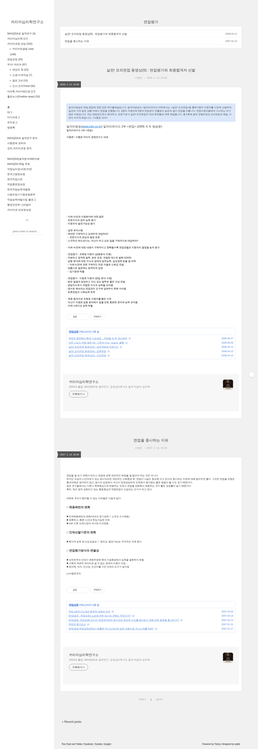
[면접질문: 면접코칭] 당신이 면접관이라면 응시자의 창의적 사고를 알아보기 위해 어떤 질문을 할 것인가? (124, 620)
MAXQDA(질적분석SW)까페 (23, 158)
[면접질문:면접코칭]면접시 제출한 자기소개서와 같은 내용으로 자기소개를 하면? (111, 628)
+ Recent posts (71, 721)
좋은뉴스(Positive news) (23, 96)
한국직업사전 (15, 179)
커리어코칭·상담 (19, 43)
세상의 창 (20, 69)
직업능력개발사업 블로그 (21, 199)
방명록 (11, 127)
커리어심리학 (17, 38)
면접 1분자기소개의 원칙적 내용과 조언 (89, 611)
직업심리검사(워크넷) (19, 169)
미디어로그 (13, 117)
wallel (237, 744)
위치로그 (12, 122)
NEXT (159, 699)
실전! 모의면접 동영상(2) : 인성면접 (87, 355)
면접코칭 (15, 59)
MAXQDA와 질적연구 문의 (22, 138)
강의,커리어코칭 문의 (19, 148)
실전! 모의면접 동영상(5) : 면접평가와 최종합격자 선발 (96, 33)
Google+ (107, 744)
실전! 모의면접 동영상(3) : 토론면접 (87, 351)
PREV (142, 699)
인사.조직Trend (23, 86)
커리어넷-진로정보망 (19, 209)
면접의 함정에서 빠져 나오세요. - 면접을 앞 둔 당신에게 (98, 338)
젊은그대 (20, 80)
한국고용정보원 (16, 174)
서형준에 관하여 (16, 143)
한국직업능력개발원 (18, 189)
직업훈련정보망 (16, 184)
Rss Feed (66, 744)
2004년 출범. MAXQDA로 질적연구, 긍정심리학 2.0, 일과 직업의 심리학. (109, 386)
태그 (9, 112)
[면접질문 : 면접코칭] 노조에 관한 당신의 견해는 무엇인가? (100, 615)
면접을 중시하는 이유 (77, 41)
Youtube (98, 744)
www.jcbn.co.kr (91, 126)
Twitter (79, 744)
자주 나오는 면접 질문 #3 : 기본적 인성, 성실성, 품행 (96, 342)
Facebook (88, 744)
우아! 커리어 (17, 64)
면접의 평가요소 (77, 624)
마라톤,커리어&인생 (21, 91)
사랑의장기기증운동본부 (21, 194)
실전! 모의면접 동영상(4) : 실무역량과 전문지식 (94, 347)
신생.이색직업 (22, 75)
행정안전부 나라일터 (19, 204)
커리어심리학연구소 (27, 22)
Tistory (217, 744)
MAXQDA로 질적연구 (21, 33)
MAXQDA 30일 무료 (18, 163)
